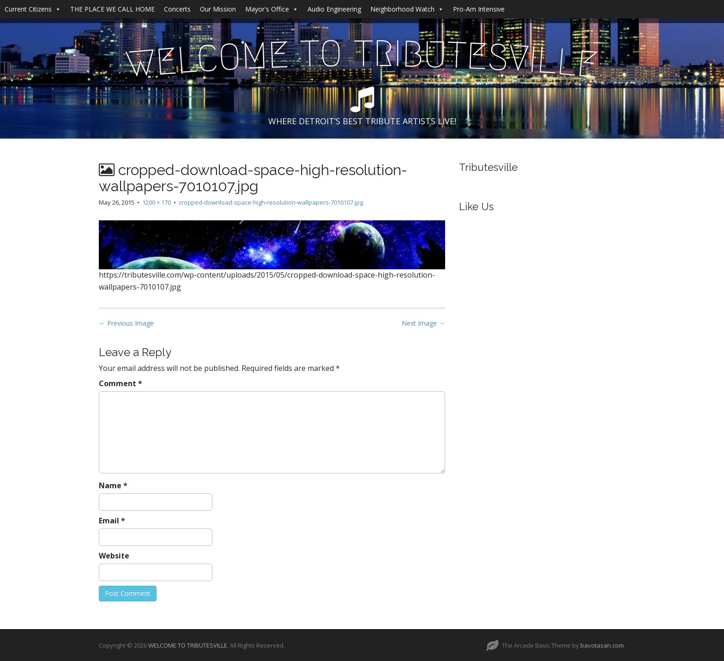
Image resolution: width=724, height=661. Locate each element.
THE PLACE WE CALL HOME (112, 9)
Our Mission (218, 9)
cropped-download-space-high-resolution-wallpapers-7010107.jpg (271, 202)
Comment (120, 383)
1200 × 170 (156, 202)
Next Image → (423, 323)
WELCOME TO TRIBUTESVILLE (187, 645)
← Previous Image (126, 323)
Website (114, 556)
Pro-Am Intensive (479, 9)
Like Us (476, 206)
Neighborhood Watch (407, 9)
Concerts (177, 9)
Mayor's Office (271, 9)
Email (112, 520)
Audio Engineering (334, 9)
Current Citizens (33, 9)
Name (113, 485)
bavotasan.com (602, 645)
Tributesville (488, 167)
